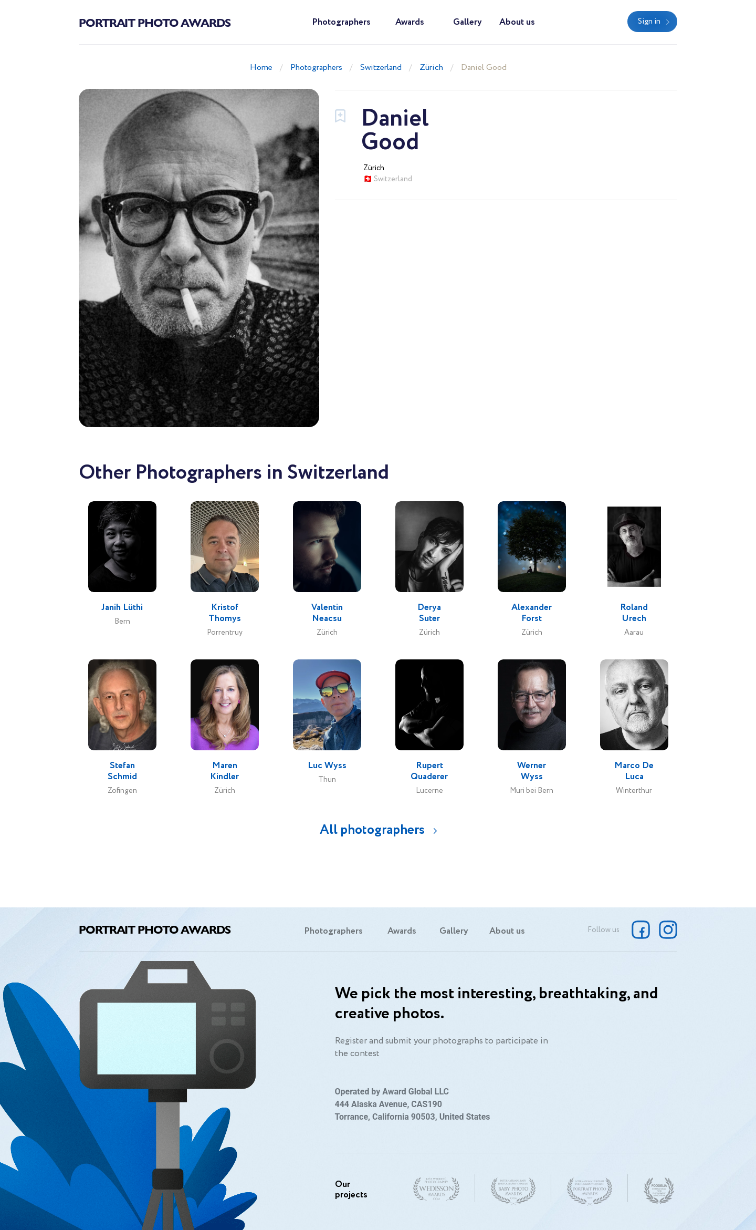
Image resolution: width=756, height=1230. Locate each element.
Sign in (649, 21)
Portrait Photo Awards (154, 22)
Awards (409, 22)
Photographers (341, 22)
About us (517, 22)
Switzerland (381, 67)
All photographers (372, 830)
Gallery (467, 22)
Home (261, 67)
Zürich (431, 67)
